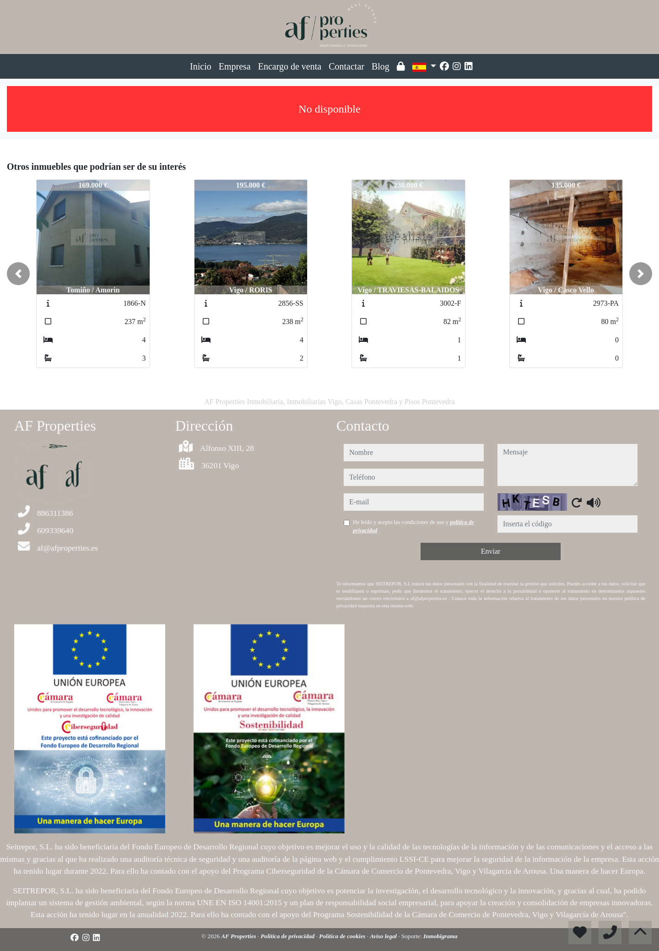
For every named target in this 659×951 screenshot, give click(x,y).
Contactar (346, 66)
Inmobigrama (440, 936)
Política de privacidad (288, 936)
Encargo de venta (289, 66)
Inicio (200, 66)
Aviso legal (384, 936)
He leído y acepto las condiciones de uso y (413, 526)
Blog (380, 66)
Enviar (491, 551)
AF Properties (239, 936)
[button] (18, 273)
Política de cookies (343, 936)
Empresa (235, 66)
